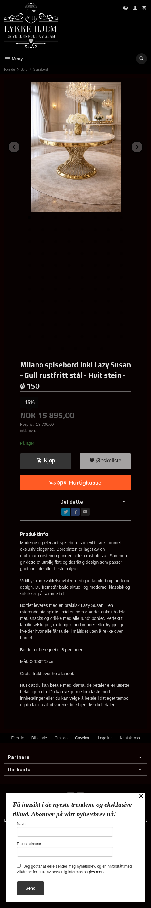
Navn (65, 829)
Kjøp (45, 461)
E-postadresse (65, 849)
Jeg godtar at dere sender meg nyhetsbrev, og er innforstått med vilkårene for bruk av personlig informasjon (74, 869)
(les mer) (96, 872)
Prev (19, 146)
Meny (13, 58)
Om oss (60, 738)
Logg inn (105, 738)
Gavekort (82, 738)
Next (142, 146)
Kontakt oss (130, 738)
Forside (9, 69)
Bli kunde (39, 738)
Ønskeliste (105, 461)
